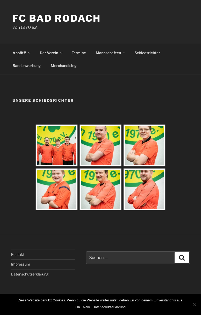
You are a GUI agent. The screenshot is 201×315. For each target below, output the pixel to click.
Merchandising (64, 65)
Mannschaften (111, 52)
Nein (86, 307)
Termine (79, 52)
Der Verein (51, 52)
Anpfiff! (22, 52)
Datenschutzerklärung (29, 274)
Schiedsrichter (147, 52)
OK (77, 307)
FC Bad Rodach (56, 18)
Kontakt (17, 254)
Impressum (20, 264)
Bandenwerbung (27, 65)
